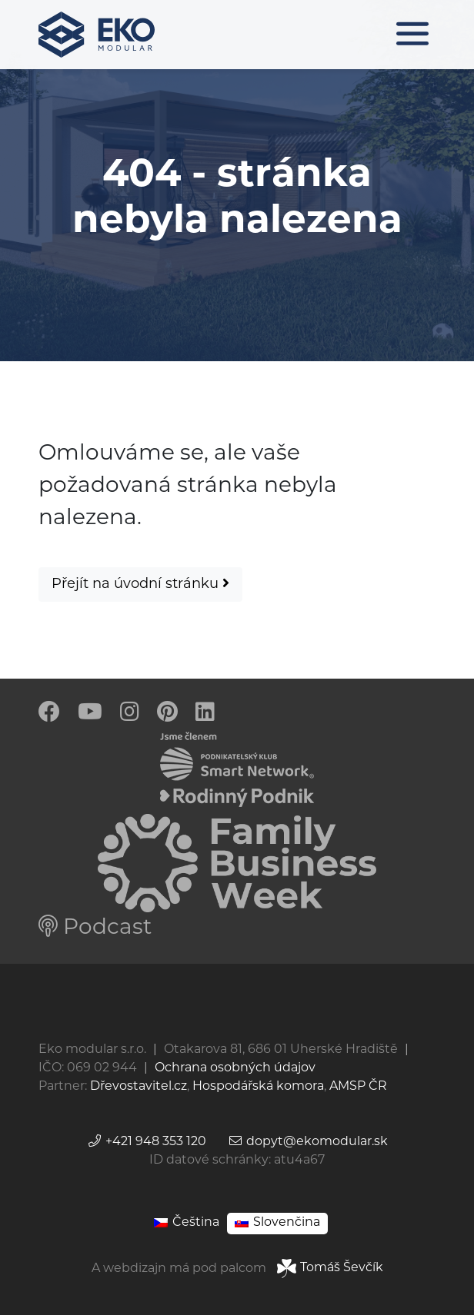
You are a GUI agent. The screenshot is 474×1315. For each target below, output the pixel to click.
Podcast (95, 928)
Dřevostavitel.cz (138, 1087)
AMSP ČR (358, 1087)
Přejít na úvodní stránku (140, 584)
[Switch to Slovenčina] (277, 1223)
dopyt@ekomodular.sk (308, 1142)
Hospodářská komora (258, 1087)
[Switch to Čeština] (186, 1223)
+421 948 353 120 (146, 1142)
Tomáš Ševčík (330, 1268)
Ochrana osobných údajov (235, 1068)
